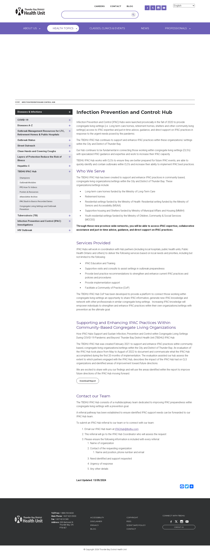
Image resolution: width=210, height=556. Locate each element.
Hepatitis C (23, 166)
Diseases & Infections (29, 111)
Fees (128, 521)
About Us (30, 28)
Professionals (176, 28)
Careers (99, 6)
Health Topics (63, 28)
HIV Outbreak (24, 230)
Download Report (88, 381)
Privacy (94, 525)
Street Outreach (26, 145)
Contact (115, 6)
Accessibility (97, 517)
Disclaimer (96, 521)
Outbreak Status (26, 140)
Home (17, 102)
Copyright (132, 517)
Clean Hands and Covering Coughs (36, 151)
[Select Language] (184, 5)
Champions (25, 178)
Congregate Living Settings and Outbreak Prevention (38, 207)
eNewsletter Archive (28, 197)
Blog (130, 6)
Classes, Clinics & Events (107, 28)
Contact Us (179, 527)
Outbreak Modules (28, 182)
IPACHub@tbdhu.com (127, 429)
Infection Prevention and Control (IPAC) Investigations (39, 223)
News (145, 28)
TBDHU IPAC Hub (26, 171)
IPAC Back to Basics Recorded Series (36, 201)
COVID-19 (22, 119)
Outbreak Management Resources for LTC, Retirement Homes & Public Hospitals (40, 133)
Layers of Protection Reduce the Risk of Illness (39, 158)
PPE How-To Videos (28, 187)
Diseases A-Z (25, 125)
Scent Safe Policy (136, 525)
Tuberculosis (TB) (27, 215)
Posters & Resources (29, 192)
